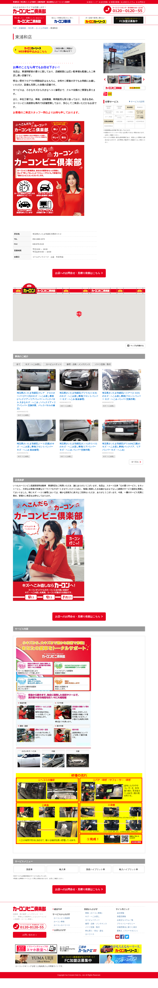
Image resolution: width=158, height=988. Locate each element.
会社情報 (104, 2)
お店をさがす (60, 930)
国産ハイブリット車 (95, 869)
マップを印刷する (135, 346)
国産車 (29, 869)
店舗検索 (22, 28)
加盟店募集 (115, 2)
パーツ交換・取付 (103, 364)
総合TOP (58, 909)
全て (18, 364)
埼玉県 (31, 28)
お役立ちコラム (128, 2)
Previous (104, 79)
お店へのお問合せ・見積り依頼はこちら (79, 273)
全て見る (136, 462)
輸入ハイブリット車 (128, 869)
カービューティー (54, 364)
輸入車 (62, 869)
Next (143, 79)
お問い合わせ (29, 935)
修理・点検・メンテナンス (78, 364)
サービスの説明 (137, 101)
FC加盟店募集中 (128, 20)
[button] (79, 314)
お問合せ (141, 2)
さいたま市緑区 (42, 28)
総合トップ (93, 2)
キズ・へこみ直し (33, 364)
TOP (15, 28)
